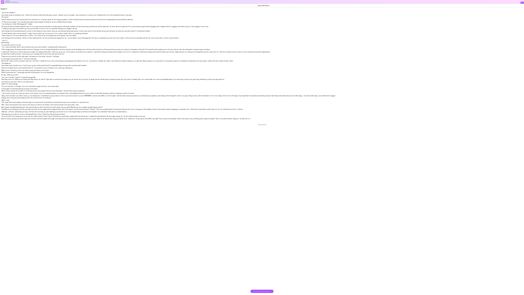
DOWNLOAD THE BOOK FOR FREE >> (261, 291)
